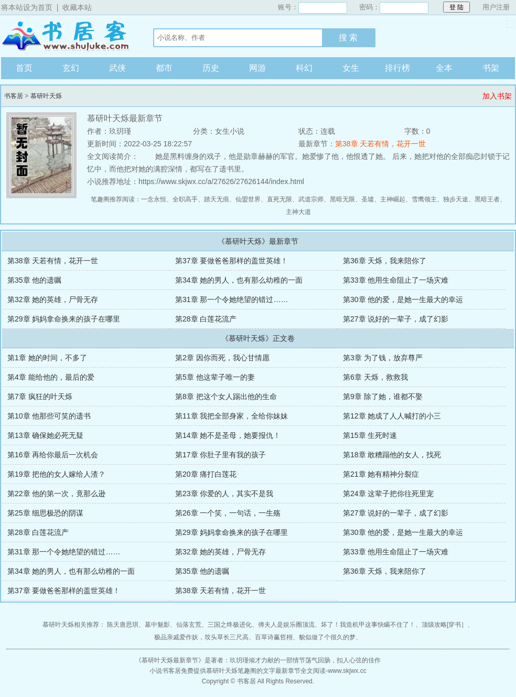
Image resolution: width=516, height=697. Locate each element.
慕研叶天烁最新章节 (170, 660)
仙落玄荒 (188, 624)
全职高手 (185, 199)
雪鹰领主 (424, 199)
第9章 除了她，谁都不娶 (383, 396)
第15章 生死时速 (370, 435)
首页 (24, 67)
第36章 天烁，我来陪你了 (384, 260)
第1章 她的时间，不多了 (47, 357)
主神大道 (298, 212)
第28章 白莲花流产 (205, 319)
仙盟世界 (248, 199)
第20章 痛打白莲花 (205, 474)
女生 (350, 67)
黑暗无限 (342, 199)
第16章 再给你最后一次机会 (52, 455)
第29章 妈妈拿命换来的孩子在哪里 (63, 319)
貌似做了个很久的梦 (327, 637)
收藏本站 (77, 7)
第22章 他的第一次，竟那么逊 (56, 493)
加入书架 (497, 96)
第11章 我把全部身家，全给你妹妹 (231, 416)
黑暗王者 (487, 199)
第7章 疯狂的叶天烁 (39, 396)
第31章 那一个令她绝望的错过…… (231, 299)
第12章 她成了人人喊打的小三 (392, 416)
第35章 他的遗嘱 (34, 280)
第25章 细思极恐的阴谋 (45, 513)
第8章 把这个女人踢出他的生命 (226, 396)
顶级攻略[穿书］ (444, 624)
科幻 (304, 67)
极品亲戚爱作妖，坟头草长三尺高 (201, 637)
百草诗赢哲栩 (274, 637)
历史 (210, 67)
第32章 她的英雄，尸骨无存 (52, 299)
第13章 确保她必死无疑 (45, 435)
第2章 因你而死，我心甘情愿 (222, 357)
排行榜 (397, 67)
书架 (490, 67)
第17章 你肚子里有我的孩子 (220, 455)
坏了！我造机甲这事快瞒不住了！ (368, 624)
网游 (257, 67)
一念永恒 (153, 199)
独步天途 (455, 199)
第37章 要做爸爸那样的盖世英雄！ (231, 260)
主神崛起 (392, 199)
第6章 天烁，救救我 (375, 377)
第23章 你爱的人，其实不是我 (224, 493)
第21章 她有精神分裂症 (381, 474)
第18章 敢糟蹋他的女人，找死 (392, 455)
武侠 (117, 67)
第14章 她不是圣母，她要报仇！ (228, 435)
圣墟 (367, 199)
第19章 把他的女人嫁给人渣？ (56, 474)
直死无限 (279, 199)
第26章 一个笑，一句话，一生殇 (228, 513)
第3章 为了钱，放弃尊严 (383, 357)
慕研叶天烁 (46, 96)
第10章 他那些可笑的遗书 (49, 416)
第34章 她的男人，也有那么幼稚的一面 (239, 280)
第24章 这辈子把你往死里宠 (388, 493)
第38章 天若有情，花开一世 (380, 144)
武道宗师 (311, 199)
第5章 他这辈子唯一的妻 (215, 377)
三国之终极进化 (230, 624)
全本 (444, 67)
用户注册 (496, 7)
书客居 (66, 36)
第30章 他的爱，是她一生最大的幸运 (403, 299)
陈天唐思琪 (122, 624)
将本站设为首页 (26, 7)
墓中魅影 (157, 624)
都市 (164, 67)
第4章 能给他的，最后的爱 (50, 377)
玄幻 (70, 67)
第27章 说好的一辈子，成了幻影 (395, 319)
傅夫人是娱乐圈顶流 (286, 624)
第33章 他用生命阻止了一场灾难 (395, 280)
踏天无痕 (216, 199)
